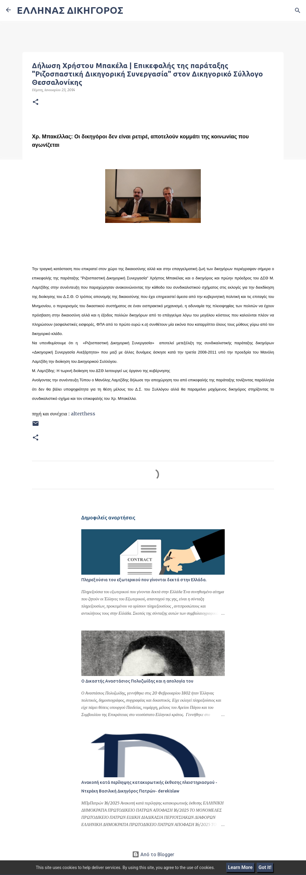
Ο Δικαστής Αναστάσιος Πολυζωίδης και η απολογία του (137, 681)
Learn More (240, 867)
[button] (35, 102)
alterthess (83, 414)
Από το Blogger (153, 854)
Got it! (264, 867)
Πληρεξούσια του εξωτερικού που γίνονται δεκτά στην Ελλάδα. (143, 579)
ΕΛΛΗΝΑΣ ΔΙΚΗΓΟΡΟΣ (70, 10)
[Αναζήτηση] (297, 10)
